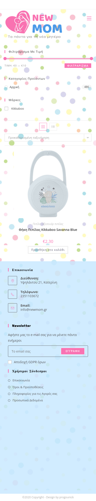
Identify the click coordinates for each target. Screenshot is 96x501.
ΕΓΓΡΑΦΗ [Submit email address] (73, 351)
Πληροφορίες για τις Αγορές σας (35, 394)
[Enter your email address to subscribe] (48, 351)
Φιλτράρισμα (77, 66)
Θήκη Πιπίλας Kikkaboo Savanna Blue (48, 229)
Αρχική (14, 87)
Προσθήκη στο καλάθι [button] (48, 250)
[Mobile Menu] (87, 18)
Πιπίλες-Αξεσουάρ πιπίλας (48, 224)
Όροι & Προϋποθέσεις (28, 387)
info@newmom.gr (34, 309)
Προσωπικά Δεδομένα (28, 400)
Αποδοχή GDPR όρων (27, 362)
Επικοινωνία (21, 380)
